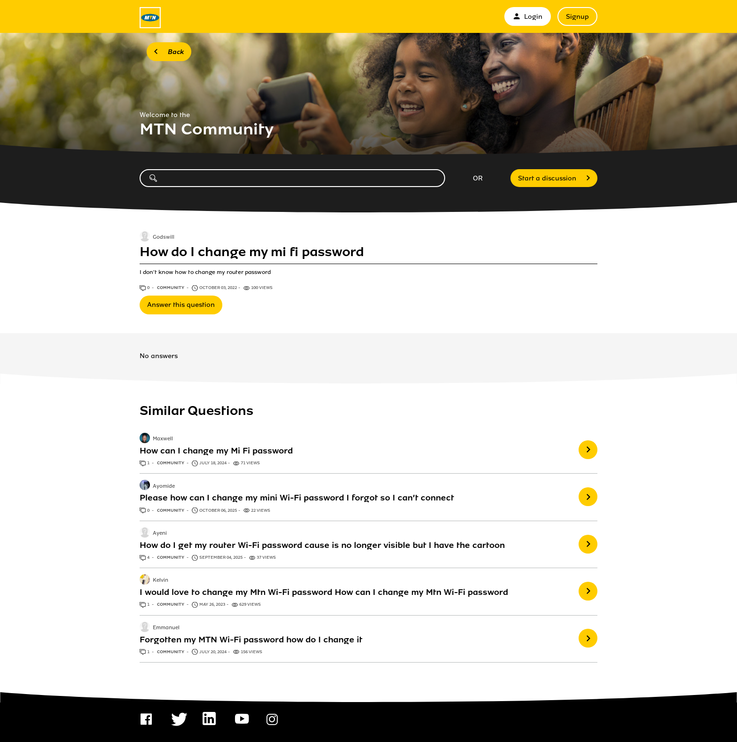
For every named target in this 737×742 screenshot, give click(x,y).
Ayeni (160, 533)
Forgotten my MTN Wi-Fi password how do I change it (251, 639)
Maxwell (163, 439)
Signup (577, 16)
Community (171, 287)
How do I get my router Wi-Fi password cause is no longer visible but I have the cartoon (322, 545)
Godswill (163, 237)
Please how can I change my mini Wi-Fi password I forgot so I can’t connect (297, 497)
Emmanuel (166, 628)
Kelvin (160, 581)
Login (527, 16)
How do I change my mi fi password (252, 251)
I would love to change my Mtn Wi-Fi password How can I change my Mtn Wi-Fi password (324, 592)
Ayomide (164, 486)
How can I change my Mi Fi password (216, 450)
